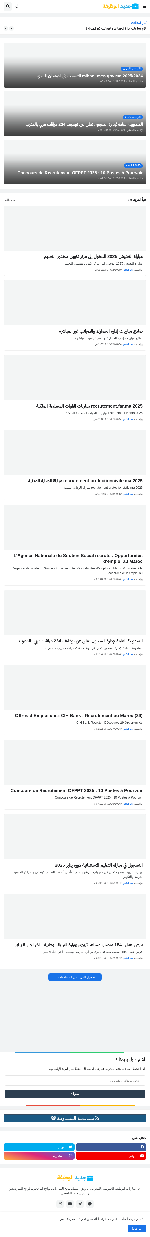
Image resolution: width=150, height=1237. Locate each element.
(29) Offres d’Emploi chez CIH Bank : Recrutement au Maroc (79, 715)
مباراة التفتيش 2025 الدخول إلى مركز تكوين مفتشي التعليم (93, 256)
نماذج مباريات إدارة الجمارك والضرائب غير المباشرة (115, 28)
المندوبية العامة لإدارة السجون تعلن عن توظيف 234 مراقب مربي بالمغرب (81, 640)
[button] (144, 6)
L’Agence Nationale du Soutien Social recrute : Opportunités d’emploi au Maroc (78, 558)
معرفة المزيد (66, 1219)
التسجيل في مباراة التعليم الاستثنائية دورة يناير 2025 (99, 865)
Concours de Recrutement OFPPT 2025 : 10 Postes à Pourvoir (77, 790)
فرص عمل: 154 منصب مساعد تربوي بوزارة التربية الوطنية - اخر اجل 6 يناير (79, 944)
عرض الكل (10, 199)
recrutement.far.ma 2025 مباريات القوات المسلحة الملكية (89, 406)
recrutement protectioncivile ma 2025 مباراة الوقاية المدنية (85, 480)
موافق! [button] (137, 1228)
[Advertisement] (75, 1016)
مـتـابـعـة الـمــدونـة (75, 1118)
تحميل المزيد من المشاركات (76, 977)
